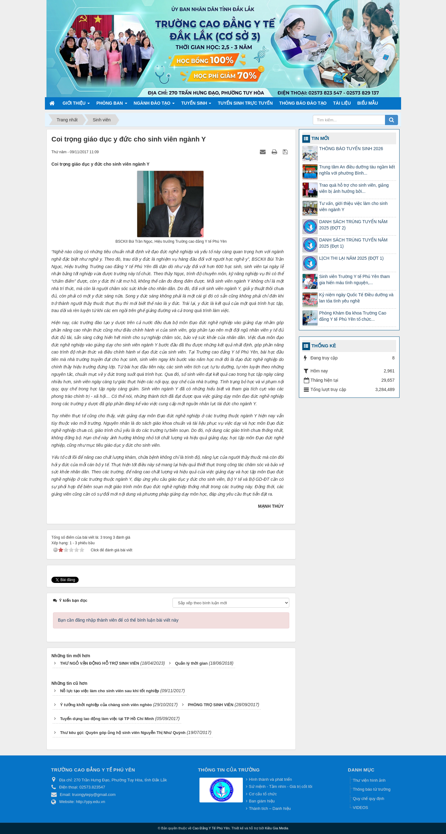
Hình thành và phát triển (270, 779)
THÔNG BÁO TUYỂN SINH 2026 (351, 148)
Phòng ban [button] (111, 105)
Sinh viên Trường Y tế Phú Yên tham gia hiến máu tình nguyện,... (354, 279)
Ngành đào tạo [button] (154, 105)
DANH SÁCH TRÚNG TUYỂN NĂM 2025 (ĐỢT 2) (353, 224)
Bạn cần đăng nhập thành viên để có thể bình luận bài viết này (118, 620)
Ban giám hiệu (262, 801)
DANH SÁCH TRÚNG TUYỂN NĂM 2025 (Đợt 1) (353, 243)
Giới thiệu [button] (76, 105)
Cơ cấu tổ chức (263, 794)
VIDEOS (360, 807)
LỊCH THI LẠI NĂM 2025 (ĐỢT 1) (351, 258)
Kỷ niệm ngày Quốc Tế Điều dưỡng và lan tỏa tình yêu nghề (356, 297)
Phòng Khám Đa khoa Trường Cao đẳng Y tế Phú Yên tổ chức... (352, 316)
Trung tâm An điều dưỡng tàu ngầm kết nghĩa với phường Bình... (357, 170)
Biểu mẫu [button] (367, 103)
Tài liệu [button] (342, 103)
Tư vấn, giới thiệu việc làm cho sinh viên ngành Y (353, 206)
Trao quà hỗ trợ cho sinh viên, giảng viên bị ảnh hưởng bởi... (354, 188)
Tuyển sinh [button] (196, 105)
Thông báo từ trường (371, 789)
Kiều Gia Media (276, 828)
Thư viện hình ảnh (369, 780)
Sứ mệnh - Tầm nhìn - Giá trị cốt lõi (280, 786)
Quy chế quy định (368, 798)
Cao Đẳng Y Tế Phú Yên (211, 828)
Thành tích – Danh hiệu (270, 808)
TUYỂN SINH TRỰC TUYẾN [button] (245, 103)
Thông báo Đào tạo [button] (303, 103)
